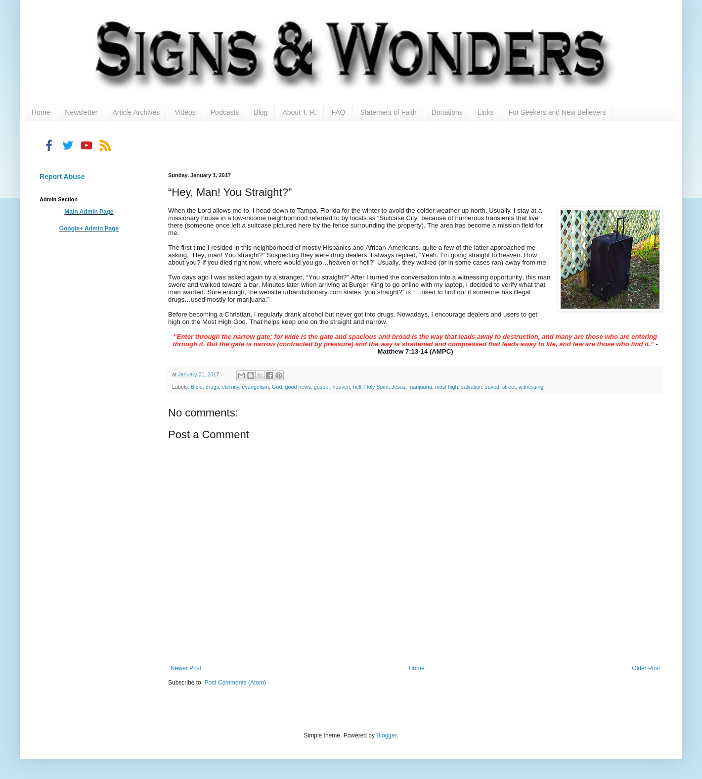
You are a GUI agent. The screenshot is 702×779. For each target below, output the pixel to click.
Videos (185, 112)
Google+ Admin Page (89, 228)
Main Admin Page (89, 211)
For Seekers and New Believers (557, 112)
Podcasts (225, 112)
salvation (471, 387)
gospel (322, 387)
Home (41, 112)
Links (486, 112)
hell (357, 387)
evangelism (255, 387)
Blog (260, 112)
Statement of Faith (388, 112)
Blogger (386, 735)
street (509, 387)
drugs (212, 387)
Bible (197, 387)
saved (492, 387)
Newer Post (186, 668)
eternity (230, 387)
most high (446, 387)
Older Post (646, 668)
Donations (447, 112)
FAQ (338, 112)
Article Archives (136, 112)
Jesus (398, 387)
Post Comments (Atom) (235, 682)
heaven (341, 387)
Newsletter (81, 112)
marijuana (420, 387)
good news (298, 387)
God (277, 387)
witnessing (531, 387)
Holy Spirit (376, 387)
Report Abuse (62, 177)
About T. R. (299, 112)
